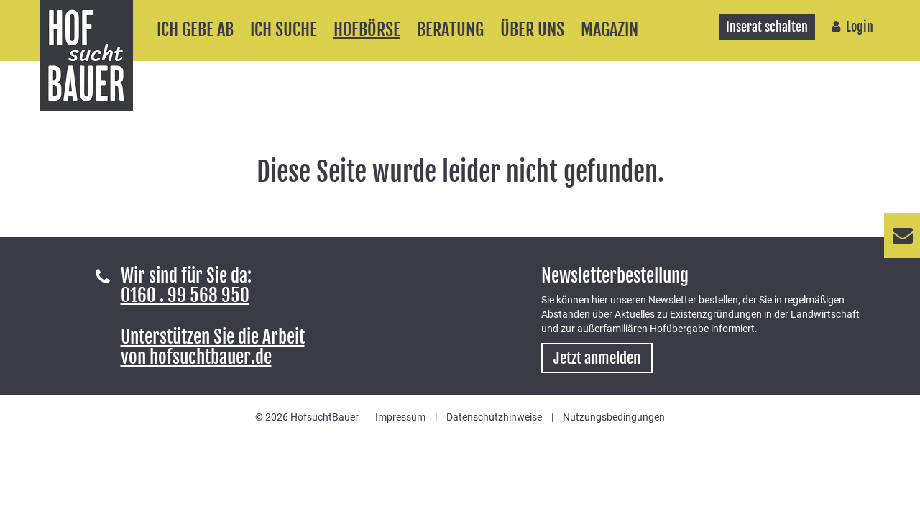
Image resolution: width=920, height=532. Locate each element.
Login (859, 27)
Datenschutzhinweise (494, 417)
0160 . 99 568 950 (185, 295)
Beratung (450, 29)
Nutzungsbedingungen (614, 417)
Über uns (532, 29)
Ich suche (283, 29)
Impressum (400, 417)
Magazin (609, 29)
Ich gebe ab (195, 29)
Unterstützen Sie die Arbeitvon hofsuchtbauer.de (213, 347)
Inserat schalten (767, 27)
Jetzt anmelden (596, 358)
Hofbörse (367, 29)
